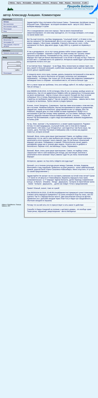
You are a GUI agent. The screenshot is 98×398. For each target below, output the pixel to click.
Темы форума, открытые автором (11, 45)
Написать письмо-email (11, 53)
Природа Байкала (80, 6)
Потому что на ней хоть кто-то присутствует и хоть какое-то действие (55, 205)
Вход (5, 31)
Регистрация (8, 29)
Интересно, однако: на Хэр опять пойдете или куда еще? (50, 161)
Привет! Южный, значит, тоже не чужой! (43, 188)
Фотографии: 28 (9, 42)
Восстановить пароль (10, 26)
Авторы (6, 22)
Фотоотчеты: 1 (8, 40)
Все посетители (9, 24)
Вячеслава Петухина (85, 9)
